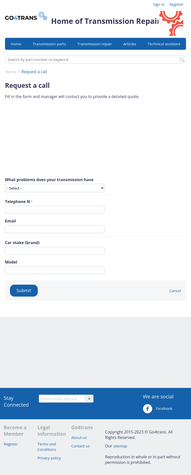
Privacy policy (49, 457)
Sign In (159, 4)
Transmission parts (49, 43)
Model (11, 262)
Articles (129, 43)
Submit (23, 290)
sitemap (120, 445)
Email (10, 221)
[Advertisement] (95, 138)
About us (79, 437)
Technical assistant (164, 43)
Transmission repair (94, 43)
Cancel (175, 290)
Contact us (80, 445)
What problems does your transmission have (49, 179)
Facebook (157, 409)
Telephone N (17, 201)
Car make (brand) (22, 242)
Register (176, 4)
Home (16, 43)
